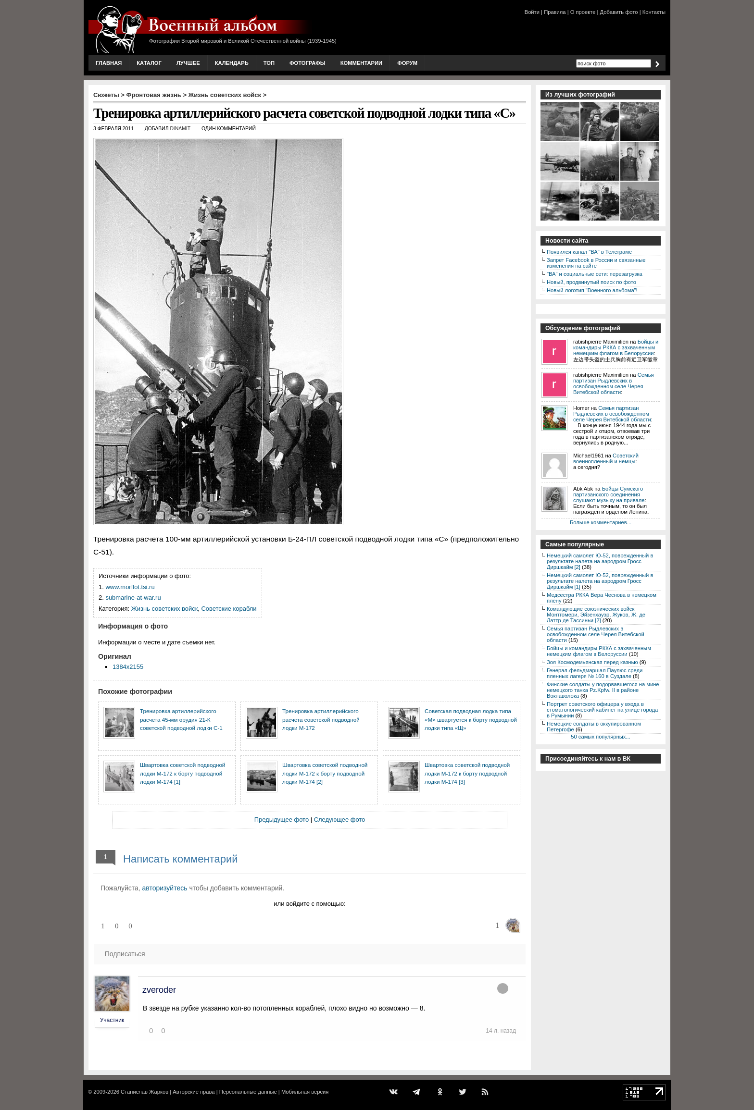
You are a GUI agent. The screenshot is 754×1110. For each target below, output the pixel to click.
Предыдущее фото (281, 819)
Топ (269, 63)
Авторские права (193, 1092)
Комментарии (361, 63)
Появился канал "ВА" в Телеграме (589, 252)
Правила (555, 12)
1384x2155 (128, 666)
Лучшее (188, 63)
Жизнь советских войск (224, 95)
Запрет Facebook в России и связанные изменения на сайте (596, 263)
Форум (407, 63)
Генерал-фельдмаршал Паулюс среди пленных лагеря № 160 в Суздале (594, 673)
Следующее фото (339, 819)
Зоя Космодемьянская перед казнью (592, 662)
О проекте (583, 12)
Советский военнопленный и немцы (606, 458)
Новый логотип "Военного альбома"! (592, 290)
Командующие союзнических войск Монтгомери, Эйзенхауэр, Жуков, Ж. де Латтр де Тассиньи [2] (596, 614)
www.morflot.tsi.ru (129, 587)
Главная (109, 63)
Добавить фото (619, 12)
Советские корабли (229, 608)
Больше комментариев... (600, 522)
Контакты (654, 12)
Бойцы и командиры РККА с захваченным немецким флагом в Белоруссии (615, 347)
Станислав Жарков (144, 1092)
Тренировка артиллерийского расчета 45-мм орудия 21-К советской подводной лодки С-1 (181, 719)
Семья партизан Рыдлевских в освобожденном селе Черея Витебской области (613, 383)
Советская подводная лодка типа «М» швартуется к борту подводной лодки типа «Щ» (471, 719)
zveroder (159, 990)
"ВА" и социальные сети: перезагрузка (594, 274)
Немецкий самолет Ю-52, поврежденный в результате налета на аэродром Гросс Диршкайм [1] (600, 581)
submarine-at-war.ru (133, 597)
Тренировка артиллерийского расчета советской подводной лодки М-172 (321, 719)
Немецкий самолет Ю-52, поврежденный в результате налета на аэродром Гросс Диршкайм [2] (600, 561)
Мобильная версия (304, 1092)
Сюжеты (106, 95)
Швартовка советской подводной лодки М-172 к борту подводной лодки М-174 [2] (324, 773)
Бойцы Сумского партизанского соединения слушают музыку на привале (608, 494)
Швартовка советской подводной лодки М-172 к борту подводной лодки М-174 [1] (182, 773)
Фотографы (307, 63)
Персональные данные (248, 1092)
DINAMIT (180, 128)
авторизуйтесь (165, 888)
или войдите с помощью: (309, 903)
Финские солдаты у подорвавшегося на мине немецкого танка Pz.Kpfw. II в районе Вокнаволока (603, 690)
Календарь (232, 63)
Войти (532, 12)
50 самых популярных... (600, 737)
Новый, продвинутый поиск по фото (591, 282)
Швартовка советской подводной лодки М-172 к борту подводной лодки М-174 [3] (467, 773)
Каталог (149, 63)
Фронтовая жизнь (153, 95)
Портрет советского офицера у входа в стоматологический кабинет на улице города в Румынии (602, 709)
